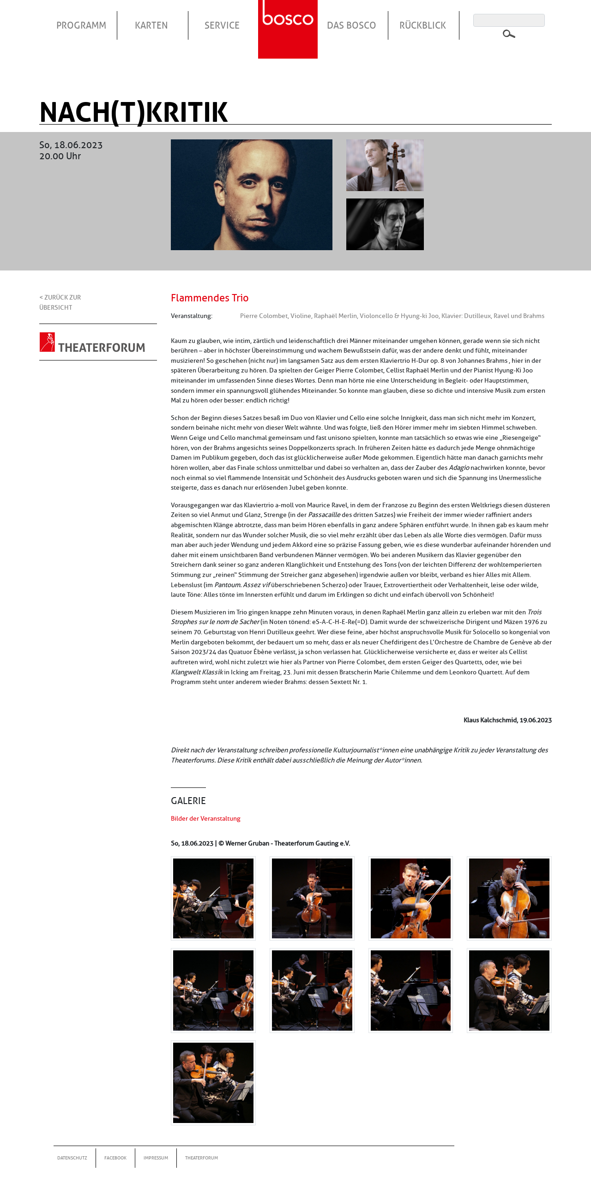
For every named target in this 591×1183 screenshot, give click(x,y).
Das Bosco (351, 25)
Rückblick (422, 25)
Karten (151, 25)
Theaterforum (201, 1158)
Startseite (289, 18)
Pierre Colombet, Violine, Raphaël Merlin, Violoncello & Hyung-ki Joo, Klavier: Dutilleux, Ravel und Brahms (392, 316)
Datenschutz (72, 1158)
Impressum (156, 1158)
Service (222, 25)
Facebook (115, 1158)
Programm (81, 25)
